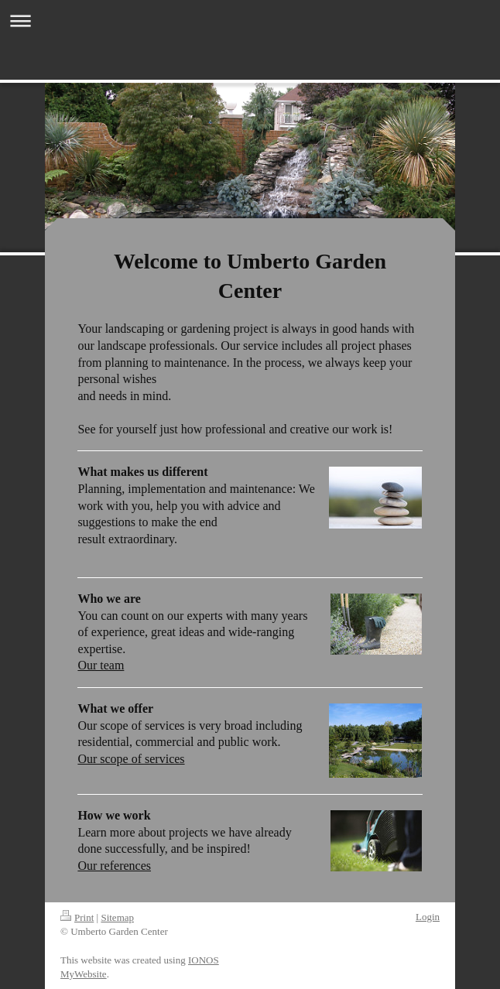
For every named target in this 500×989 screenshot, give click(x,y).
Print (77, 917)
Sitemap (117, 917)
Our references (114, 865)
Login (428, 916)
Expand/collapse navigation (250, 20)
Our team (100, 665)
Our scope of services (130, 758)
